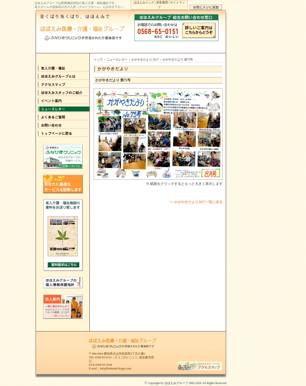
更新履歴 (162, 2)
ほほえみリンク (144, 2)
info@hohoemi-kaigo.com (115, 368)
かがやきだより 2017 (145, 59)
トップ (98, 59)
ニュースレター (117, 59)
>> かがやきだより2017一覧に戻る (196, 202)
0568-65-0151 (103, 357)
